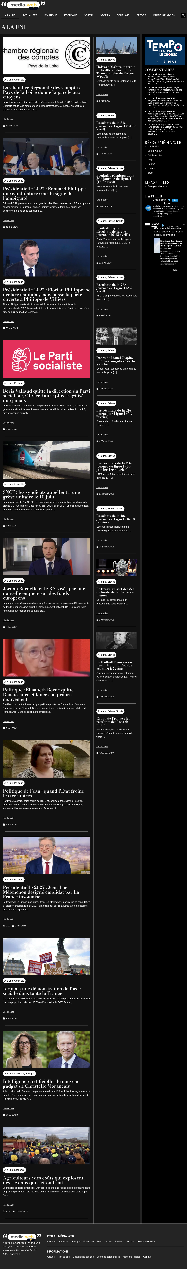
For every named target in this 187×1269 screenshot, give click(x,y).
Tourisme (123, 15)
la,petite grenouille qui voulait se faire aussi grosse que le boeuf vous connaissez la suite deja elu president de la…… (166, 104)
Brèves (141, 15)
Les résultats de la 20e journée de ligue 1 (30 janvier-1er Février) (114, 466)
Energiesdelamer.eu (158, 186)
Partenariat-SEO (164, 15)
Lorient (151, 168)
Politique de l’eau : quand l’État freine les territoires (45, 793)
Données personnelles (108, 1257)
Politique (50, 15)
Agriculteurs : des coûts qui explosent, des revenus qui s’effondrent (45, 1180)
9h (184, 224)
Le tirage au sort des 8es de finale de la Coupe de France (115, 592)
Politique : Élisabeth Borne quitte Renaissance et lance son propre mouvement (39, 694)
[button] (183, 15)
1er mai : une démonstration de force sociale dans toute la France (43, 991)
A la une (10, 15)
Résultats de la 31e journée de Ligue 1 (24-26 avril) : (116, 126)
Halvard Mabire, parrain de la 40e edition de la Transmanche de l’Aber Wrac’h (116, 71)
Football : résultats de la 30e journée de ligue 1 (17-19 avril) (115, 178)
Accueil (51, 1257)
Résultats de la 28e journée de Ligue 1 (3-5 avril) (114, 288)
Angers (151, 159)
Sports (105, 15)
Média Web (153, 146)
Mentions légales (131, 1257)
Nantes (151, 164)
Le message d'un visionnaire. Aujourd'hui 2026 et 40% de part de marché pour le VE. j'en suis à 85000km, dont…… (166, 80)
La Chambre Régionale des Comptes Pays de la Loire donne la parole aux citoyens (43, 92)
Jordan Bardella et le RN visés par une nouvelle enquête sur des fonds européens (45, 593)
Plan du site (64, 1257)
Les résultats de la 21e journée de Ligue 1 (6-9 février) (114, 413)
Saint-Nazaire (155, 155)
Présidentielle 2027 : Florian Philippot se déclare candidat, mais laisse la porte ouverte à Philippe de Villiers (45, 294)
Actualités (30, 15)
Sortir (88, 15)
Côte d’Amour (155, 151)
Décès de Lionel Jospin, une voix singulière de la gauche (115, 361)
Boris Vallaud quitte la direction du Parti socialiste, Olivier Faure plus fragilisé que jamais (42, 395)
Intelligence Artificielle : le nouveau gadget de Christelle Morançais (43, 1083)
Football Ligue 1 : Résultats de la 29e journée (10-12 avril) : (113, 231)
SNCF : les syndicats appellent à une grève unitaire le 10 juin (43, 494)
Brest (150, 172)
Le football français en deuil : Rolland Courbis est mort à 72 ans (114, 665)
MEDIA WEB (155, 226)
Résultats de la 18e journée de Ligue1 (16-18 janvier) (115, 519)
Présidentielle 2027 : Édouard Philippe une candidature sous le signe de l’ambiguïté (46, 193)
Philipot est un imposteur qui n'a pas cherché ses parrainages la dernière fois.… (165, 92)
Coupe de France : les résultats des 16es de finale (113, 721)
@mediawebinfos (172, 226)
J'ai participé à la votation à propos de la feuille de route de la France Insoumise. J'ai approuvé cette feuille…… (165, 130)
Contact (147, 1257)
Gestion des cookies (83, 1257)
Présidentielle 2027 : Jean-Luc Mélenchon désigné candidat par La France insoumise (42, 892)
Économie (70, 15)
